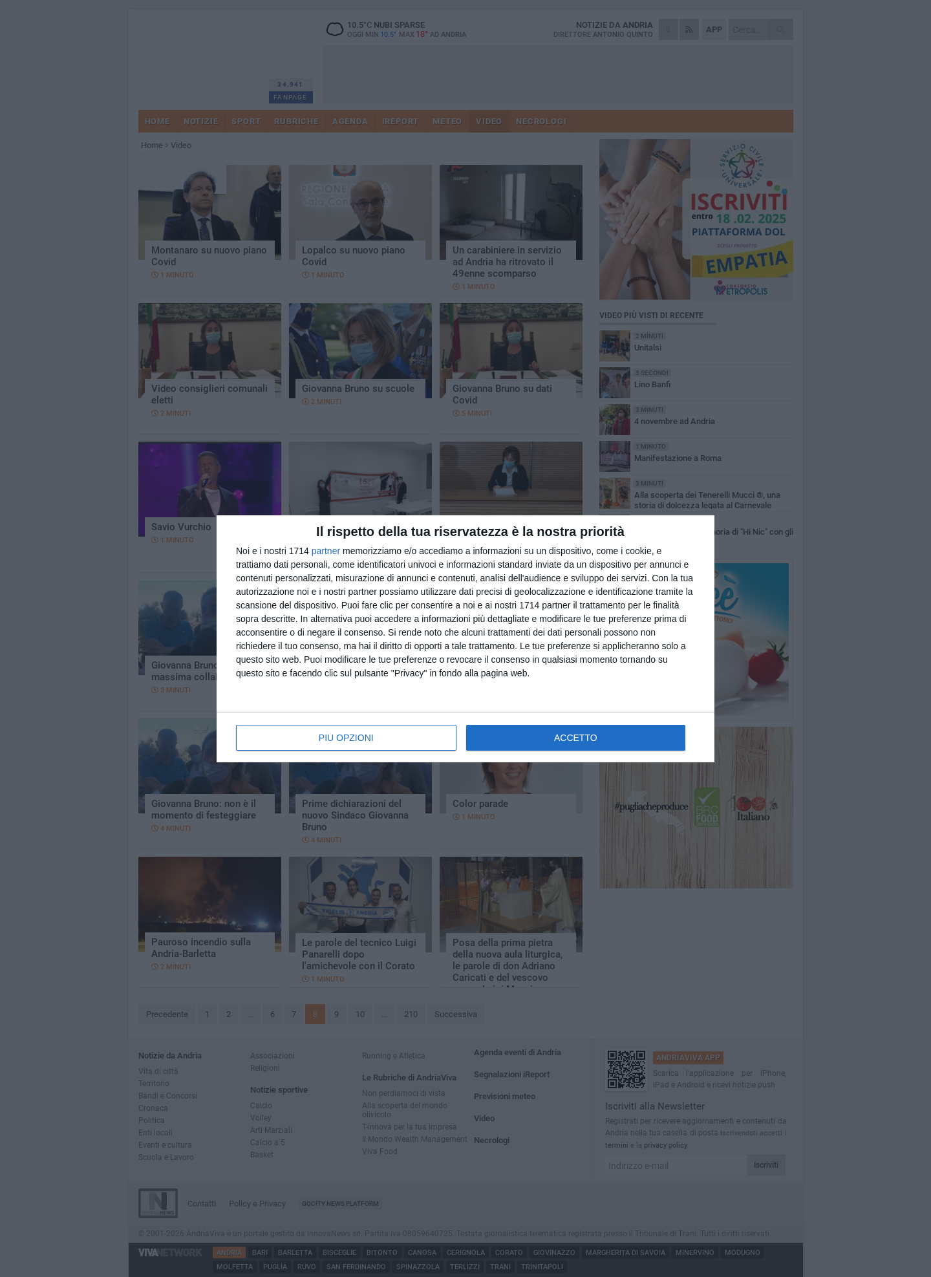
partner (326, 550)
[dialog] (465, 638)
